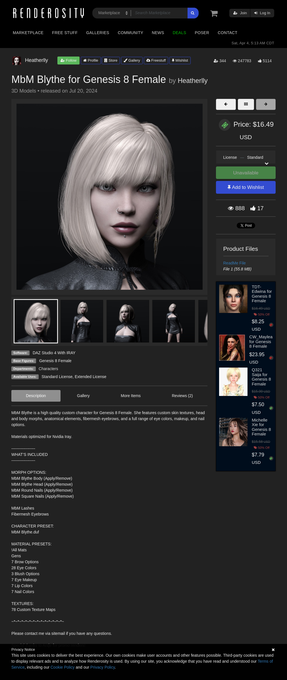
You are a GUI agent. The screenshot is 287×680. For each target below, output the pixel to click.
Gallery (132, 60)
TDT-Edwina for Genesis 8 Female (262, 293)
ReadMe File (234, 263)
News (158, 32)
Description (36, 395)
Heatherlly (192, 80)
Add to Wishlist (246, 187)
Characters (48, 368)
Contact (227, 32)
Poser (202, 32)
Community (131, 32)
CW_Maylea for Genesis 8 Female (261, 341)
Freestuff (156, 60)
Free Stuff (65, 32)
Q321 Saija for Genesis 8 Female (261, 376)
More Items (131, 395)
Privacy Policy (102, 667)
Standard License (56, 376)
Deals (179, 32)
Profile (90, 60)
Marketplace (28, 32)
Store (110, 60)
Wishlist (180, 60)
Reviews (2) (182, 395)
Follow (68, 60)
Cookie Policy (63, 667)
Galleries (97, 32)
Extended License (90, 376)
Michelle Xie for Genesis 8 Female (261, 427)
